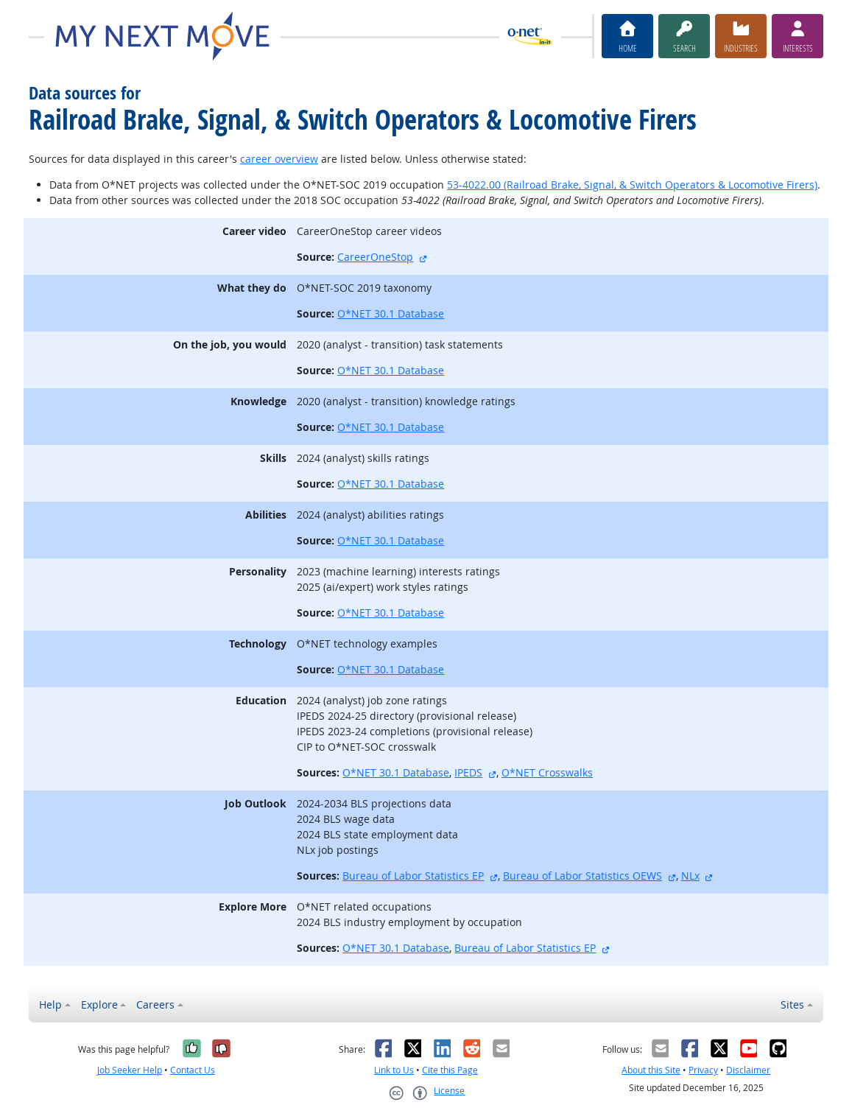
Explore (99, 1004)
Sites (792, 1004)
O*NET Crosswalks (547, 772)
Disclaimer (748, 1070)
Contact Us (192, 1070)
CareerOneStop (375, 257)
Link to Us (394, 1070)
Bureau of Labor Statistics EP (413, 876)
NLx (690, 876)
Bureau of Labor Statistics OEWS (582, 876)
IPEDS (468, 772)
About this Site (651, 1070)
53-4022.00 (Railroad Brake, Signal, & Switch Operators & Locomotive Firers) (632, 185)
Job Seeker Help (129, 1070)
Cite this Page (450, 1070)
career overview (279, 159)
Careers (155, 1004)
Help (50, 1004)
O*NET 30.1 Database (390, 313)
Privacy (703, 1070)
